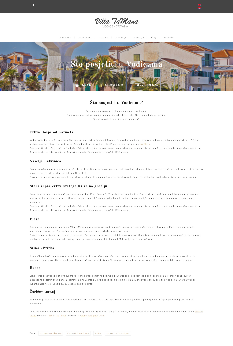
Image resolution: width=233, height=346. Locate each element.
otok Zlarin (144, 144)
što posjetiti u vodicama (78, 333)
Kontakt (168, 37)
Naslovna (65, 37)
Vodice (98, 333)
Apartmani (85, 37)
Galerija (139, 37)
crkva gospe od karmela (50, 333)
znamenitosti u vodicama (118, 333)
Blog (154, 37)
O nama (103, 37)
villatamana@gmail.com (91, 315)
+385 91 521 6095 (56, 315)
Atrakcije (121, 37)
